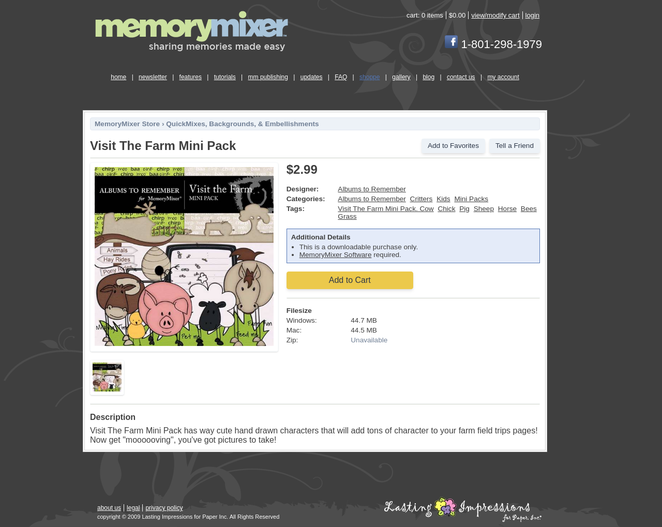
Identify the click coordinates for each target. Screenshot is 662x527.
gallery (401, 77)
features (190, 77)
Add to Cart (350, 280)
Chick (446, 209)
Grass (347, 216)
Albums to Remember (371, 189)
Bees (529, 209)
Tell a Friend (514, 145)
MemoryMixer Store (127, 124)
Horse (507, 209)
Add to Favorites (453, 145)
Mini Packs (471, 199)
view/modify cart (495, 15)
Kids (443, 199)
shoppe (369, 77)
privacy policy (164, 507)
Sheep (484, 209)
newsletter (153, 77)
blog (428, 77)
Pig (464, 209)
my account (503, 77)
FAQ (341, 77)
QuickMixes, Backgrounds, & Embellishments (242, 124)
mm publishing (268, 77)
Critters (421, 199)
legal (133, 507)
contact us (461, 77)
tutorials (225, 77)
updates (311, 77)
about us (109, 507)
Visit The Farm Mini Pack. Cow (385, 209)
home (118, 77)
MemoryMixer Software (335, 255)
